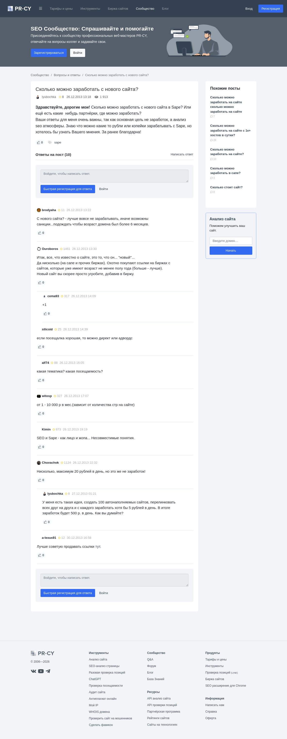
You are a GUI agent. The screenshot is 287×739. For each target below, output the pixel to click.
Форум (151, 666)
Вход (249, 8)
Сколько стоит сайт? (226, 187)
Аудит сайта (97, 692)
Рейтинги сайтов (158, 718)
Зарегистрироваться (49, 53)
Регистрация (271, 8)
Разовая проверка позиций (107, 672)
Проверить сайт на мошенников (110, 718)
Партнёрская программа (163, 711)
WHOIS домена (99, 712)
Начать (231, 250)
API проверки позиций (162, 705)
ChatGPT (95, 679)
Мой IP (93, 705)
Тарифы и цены (61, 8)
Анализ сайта (223, 219)
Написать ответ (182, 154)
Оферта (210, 718)
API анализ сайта (159, 698)
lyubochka (49, 97)
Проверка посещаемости (106, 685)
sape (57, 142)
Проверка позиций (221, 672)
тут (97, 546)
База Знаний (155, 679)
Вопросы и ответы (67, 75)
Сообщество (145, 8)
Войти (77, 53)
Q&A (150, 659)
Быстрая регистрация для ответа (68, 189)
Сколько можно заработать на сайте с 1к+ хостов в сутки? (230, 130)
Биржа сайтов (118, 8)
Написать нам (214, 705)
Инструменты (90, 8)
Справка (211, 711)
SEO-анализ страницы (104, 666)
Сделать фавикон (101, 725)
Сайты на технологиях (162, 724)
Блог (165, 8)
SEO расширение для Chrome (225, 685)
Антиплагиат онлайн (103, 698)
